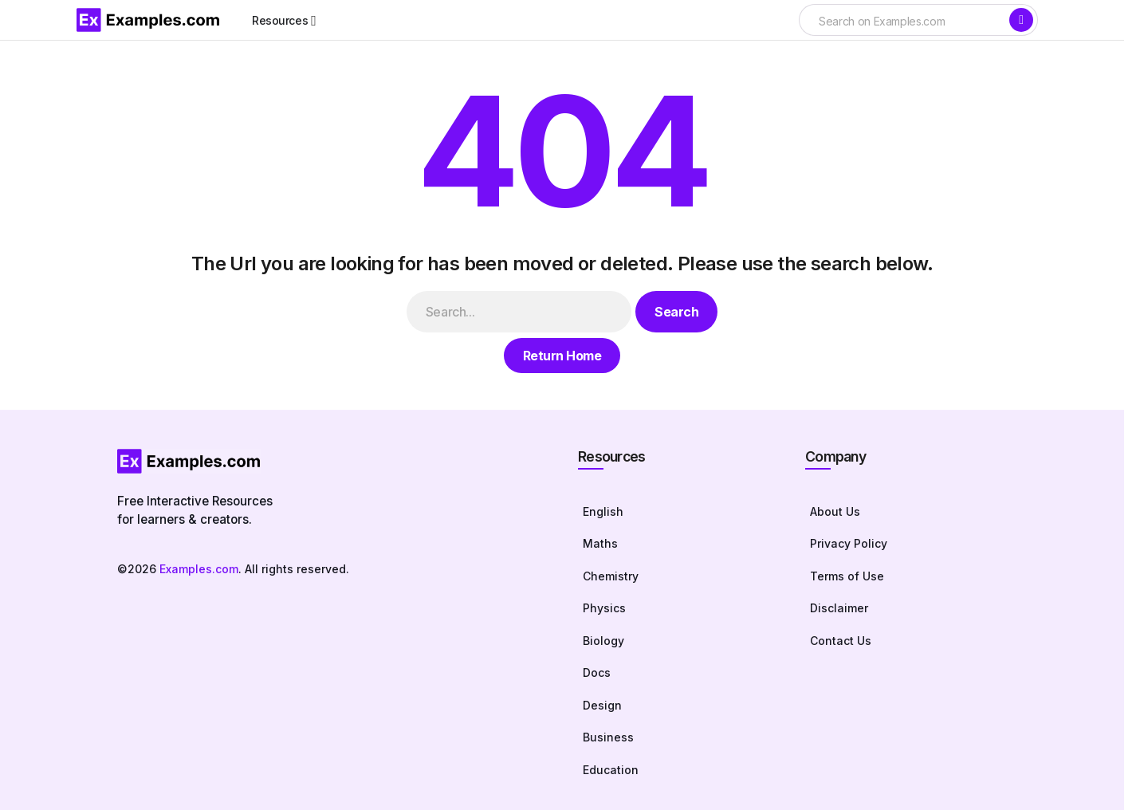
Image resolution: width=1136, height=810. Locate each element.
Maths (600, 543)
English (603, 511)
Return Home (562, 356)
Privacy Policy (848, 543)
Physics (604, 608)
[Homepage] (331, 461)
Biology (603, 640)
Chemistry (611, 576)
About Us (835, 511)
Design (602, 705)
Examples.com (198, 569)
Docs (597, 672)
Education (611, 770)
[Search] (1021, 20)
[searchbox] (903, 21)
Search (676, 312)
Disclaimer (839, 608)
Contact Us (840, 640)
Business (608, 737)
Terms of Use (847, 576)
